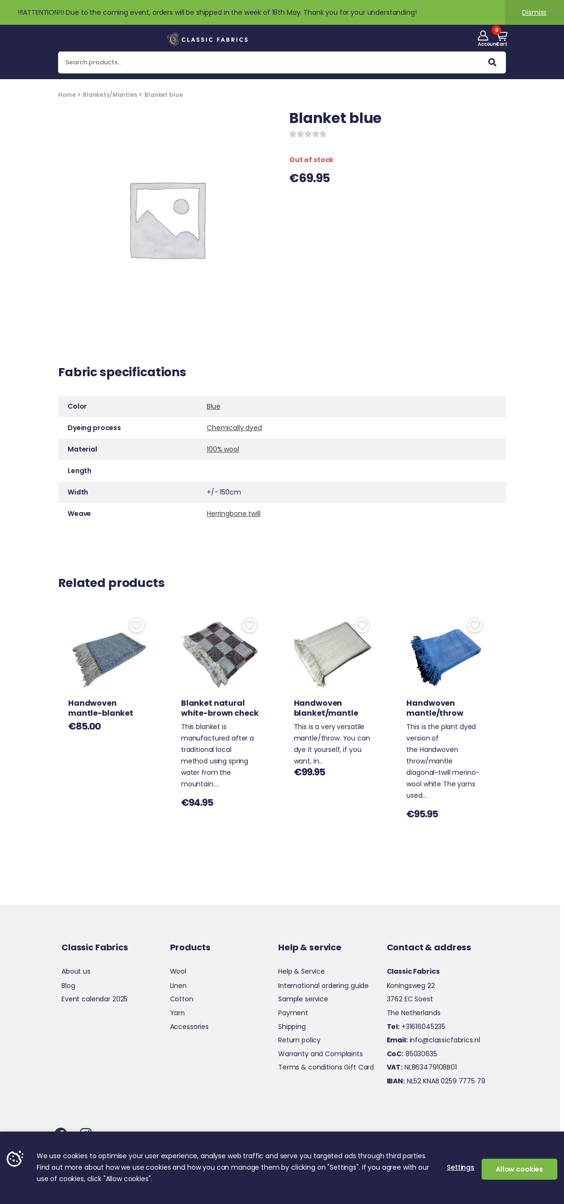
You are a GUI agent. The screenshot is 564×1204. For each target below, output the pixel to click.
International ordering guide (323, 985)
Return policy (299, 1040)
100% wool (223, 449)
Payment (293, 1013)
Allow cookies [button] (519, 1169)
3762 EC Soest (410, 999)
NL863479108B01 (422, 1067)
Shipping (292, 1026)
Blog (68, 985)
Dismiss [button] (534, 12)
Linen (178, 985)
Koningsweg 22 (411, 985)
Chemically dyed (234, 427)
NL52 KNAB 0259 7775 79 (436, 1081)
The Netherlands (414, 1013)
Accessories (189, 1026)
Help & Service (301, 971)
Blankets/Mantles (110, 95)
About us (76, 971)
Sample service (303, 999)
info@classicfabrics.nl (433, 1040)
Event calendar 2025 (94, 999)
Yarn (177, 1013)
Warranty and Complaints (320, 1054)
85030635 (412, 1054)
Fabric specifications (122, 373)
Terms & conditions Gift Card (326, 1067)
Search (492, 64)
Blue (213, 406)
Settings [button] (460, 1167)
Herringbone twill (234, 513)
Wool (178, 971)
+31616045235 (416, 1026)
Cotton (181, 999)
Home (66, 95)
